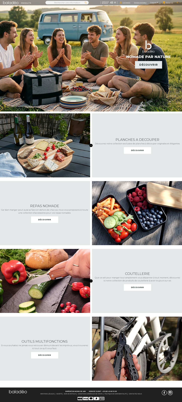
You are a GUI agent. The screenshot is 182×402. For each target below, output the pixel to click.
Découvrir (148, 64)
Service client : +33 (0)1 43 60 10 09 (103, 391)
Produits (26, 3)
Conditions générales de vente (90, 394)
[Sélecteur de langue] (154, 2)
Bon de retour (70, 394)
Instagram (170, 392)
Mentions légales (47, 394)
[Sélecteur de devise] (177, 2)
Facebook (164, 392)
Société (59, 394)
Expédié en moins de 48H (75, 391)
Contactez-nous (135, 394)
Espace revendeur (140, 2)
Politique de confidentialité (116, 394)
